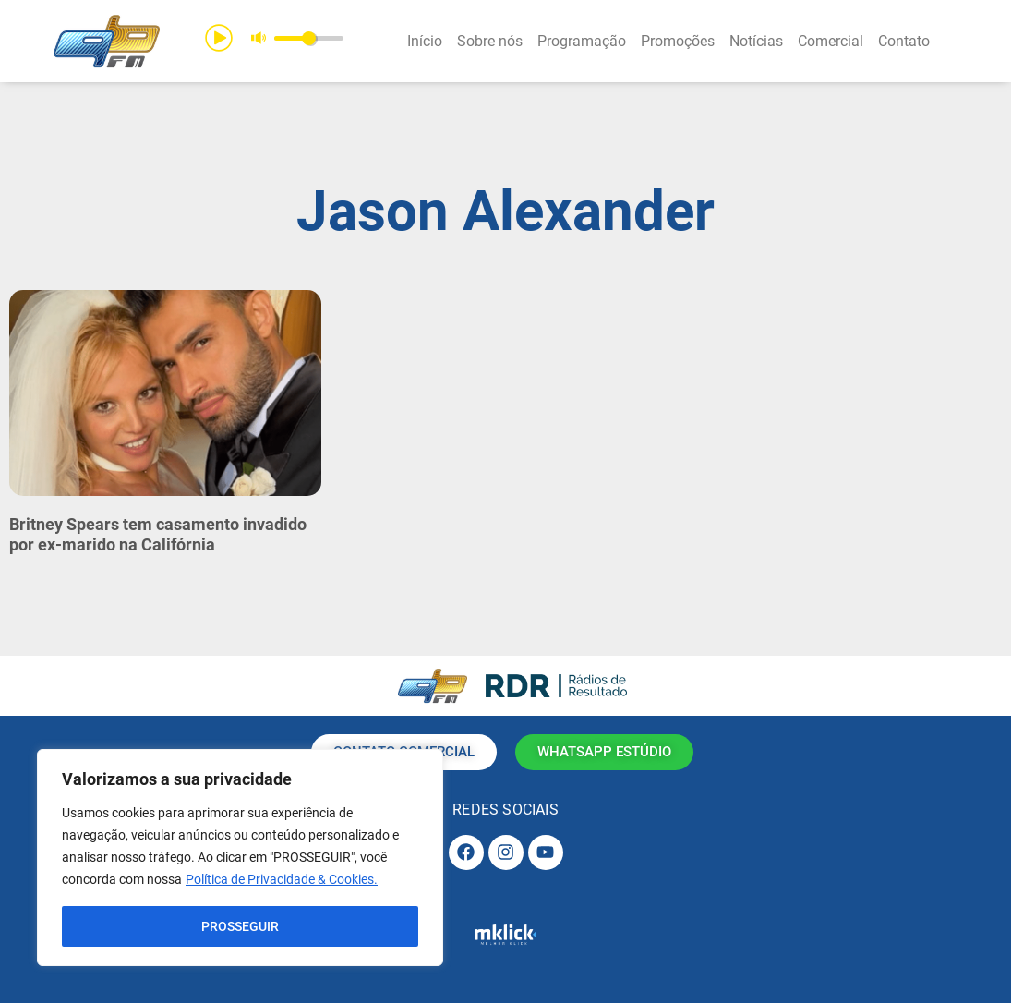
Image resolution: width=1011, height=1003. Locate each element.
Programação (581, 41)
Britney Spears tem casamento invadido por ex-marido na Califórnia (158, 534)
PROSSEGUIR (240, 926)
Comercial (830, 41)
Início (424, 41)
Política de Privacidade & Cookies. (282, 880)
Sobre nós (490, 41)
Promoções (678, 41)
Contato (904, 41)
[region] (240, 858)
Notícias (756, 41)
